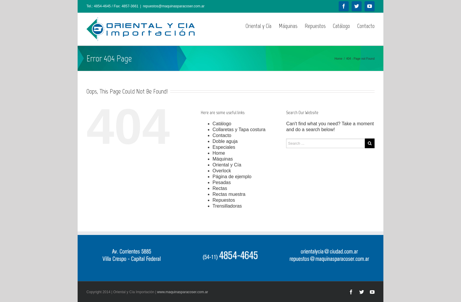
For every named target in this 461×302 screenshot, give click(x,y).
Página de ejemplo (232, 176)
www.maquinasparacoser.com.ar (182, 292)
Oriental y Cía (258, 25)
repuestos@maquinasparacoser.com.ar (174, 6)
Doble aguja (225, 141)
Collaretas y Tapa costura (239, 129)
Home (339, 58)
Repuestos (315, 25)
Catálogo (341, 25)
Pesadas (222, 182)
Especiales (224, 147)
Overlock (222, 170)
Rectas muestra (229, 194)
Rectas (220, 188)
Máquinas (288, 25)
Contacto (366, 25)
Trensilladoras (227, 205)
